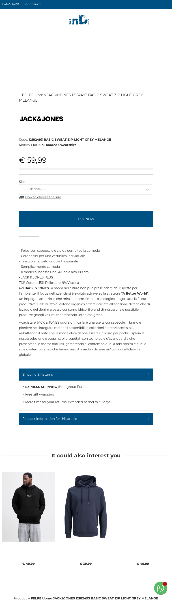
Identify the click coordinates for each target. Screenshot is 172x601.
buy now (86, 219)
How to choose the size (43, 197)
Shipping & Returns (37, 375)
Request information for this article (49, 419)
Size (22, 182)
